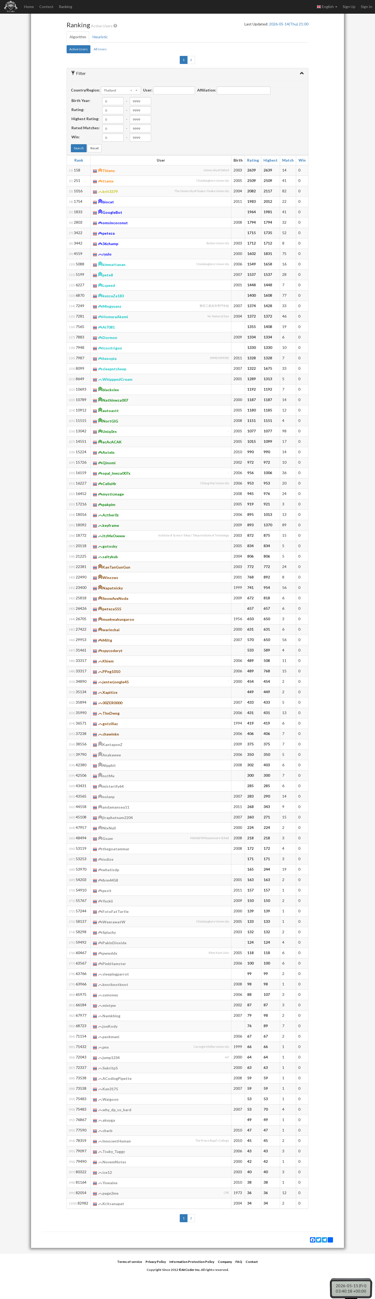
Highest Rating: (85, 118)
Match (288, 160)
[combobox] (121, 90)
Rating (253, 160)
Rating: (77, 109)
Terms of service (129, 1262)
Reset (94, 148)
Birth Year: (80, 100)
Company (225, 1262)
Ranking (65, 6)
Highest (270, 160)
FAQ (238, 1262)
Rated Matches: (85, 127)
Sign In (366, 6)
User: (147, 90)
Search (79, 148)
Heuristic (100, 37)
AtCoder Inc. (191, 1270)
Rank (78, 160)
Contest (46, 6)
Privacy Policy (156, 1262)
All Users (100, 49)
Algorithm (78, 37)
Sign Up (349, 6)
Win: (75, 137)
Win (302, 160)
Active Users (78, 49)
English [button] (327, 6)
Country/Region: (85, 90)
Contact (252, 1262)
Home (29, 6)
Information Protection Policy (191, 1262)
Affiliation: (206, 90)
